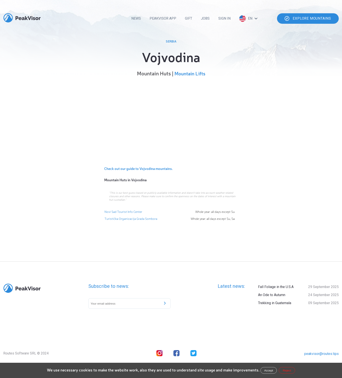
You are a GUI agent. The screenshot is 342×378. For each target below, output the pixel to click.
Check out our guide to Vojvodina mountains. (138, 168)
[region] (171, 120)
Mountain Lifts (189, 73)
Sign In (224, 18)
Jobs (205, 18)
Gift (188, 18)
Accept (268, 370)
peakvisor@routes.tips (321, 354)
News (136, 18)
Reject (287, 370)
